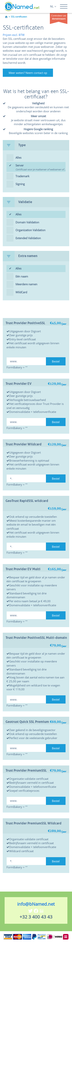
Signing (20, 184)
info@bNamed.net (36, 904)
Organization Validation (30, 230)
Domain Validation (27, 222)
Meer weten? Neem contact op (28, 73)
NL (53, 6)
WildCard (21, 292)
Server (41, 167)
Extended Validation (28, 238)
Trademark (22, 176)
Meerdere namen (26, 284)
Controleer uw (58, 17)
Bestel (56, 361)
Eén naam (22, 276)
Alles (18, 157)
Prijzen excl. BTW (14, 35)
